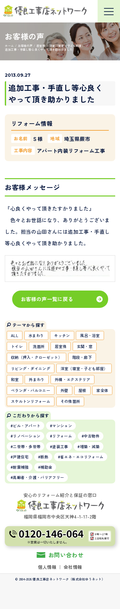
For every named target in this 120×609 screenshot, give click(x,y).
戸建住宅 (20, 456)
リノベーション (26, 436)
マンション (62, 425)
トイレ (17, 346)
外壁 (64, 390)
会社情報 (73, 567)
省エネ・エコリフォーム (81, 456)
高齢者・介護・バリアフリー (38, 477)
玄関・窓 (84, 346)
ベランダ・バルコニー (30, 390)
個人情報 (47, 567)
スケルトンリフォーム (30, 401)
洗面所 (39, 346)
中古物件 (92, 436)
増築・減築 (90, 446)
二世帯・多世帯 (26, 446)
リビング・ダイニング (30, 368)
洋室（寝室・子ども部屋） (84, 368)
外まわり (36, 379)
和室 (15, 379)
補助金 (46, 467)
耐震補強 (20, 467)
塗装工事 (60, 446)
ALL (14, 335)
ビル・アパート (26, 425)
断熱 (44, 456)
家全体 (102, 390)
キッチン (62, 335)
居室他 (61, 346)
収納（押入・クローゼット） (36, 357)
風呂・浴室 (90, 335)
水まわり (36, 335)
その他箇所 (70, 401)
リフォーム (62, 436)
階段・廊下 (82, 357)
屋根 (82, 390)
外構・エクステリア (72, 379)
